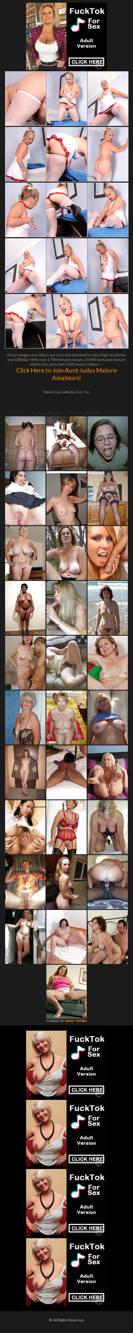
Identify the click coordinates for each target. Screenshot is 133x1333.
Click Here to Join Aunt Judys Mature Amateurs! (66, 373)
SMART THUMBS (76, 1021)
